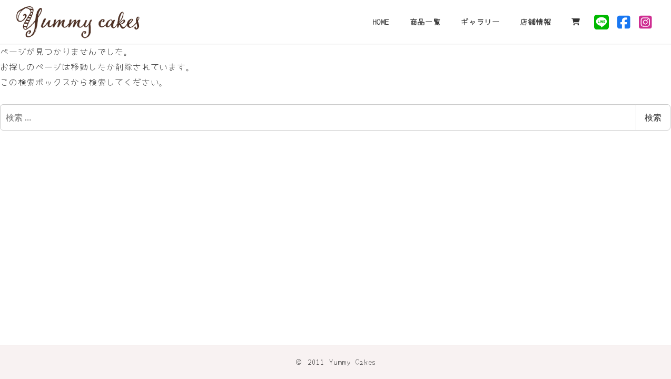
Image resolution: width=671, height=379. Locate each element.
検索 (653, 117)
